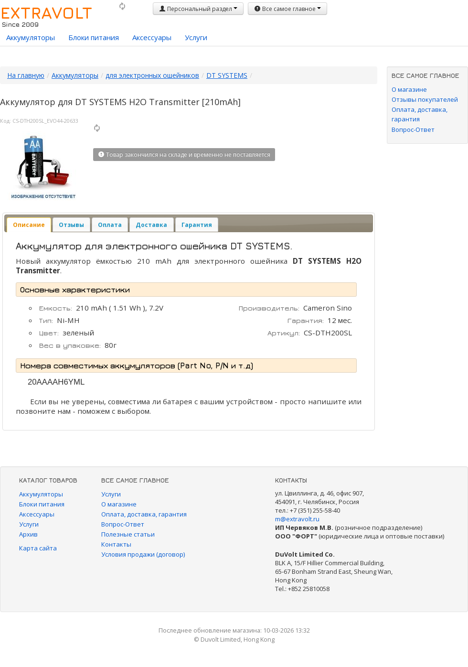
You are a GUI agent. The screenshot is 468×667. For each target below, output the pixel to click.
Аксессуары (151, 37)
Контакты (116, 544)
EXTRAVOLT (46, 12)
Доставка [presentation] (151, 225)
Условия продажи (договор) (143, 554)
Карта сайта (38, 548)
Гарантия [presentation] (196, 225)
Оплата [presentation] (110, 225)
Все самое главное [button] (287, 9)
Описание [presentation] (29, 225)
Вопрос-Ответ (413, 129)
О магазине (409, 89)
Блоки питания (93, 37)
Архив (28, 534)
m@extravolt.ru (297, 519)
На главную (25, 75)
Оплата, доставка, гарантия (144, 514)
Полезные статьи (128, 534)
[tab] (29, 224)
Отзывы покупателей (425, 99)
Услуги (196, 37)
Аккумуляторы (30, 37)
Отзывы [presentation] (71, 225)
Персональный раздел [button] (198, 9)
